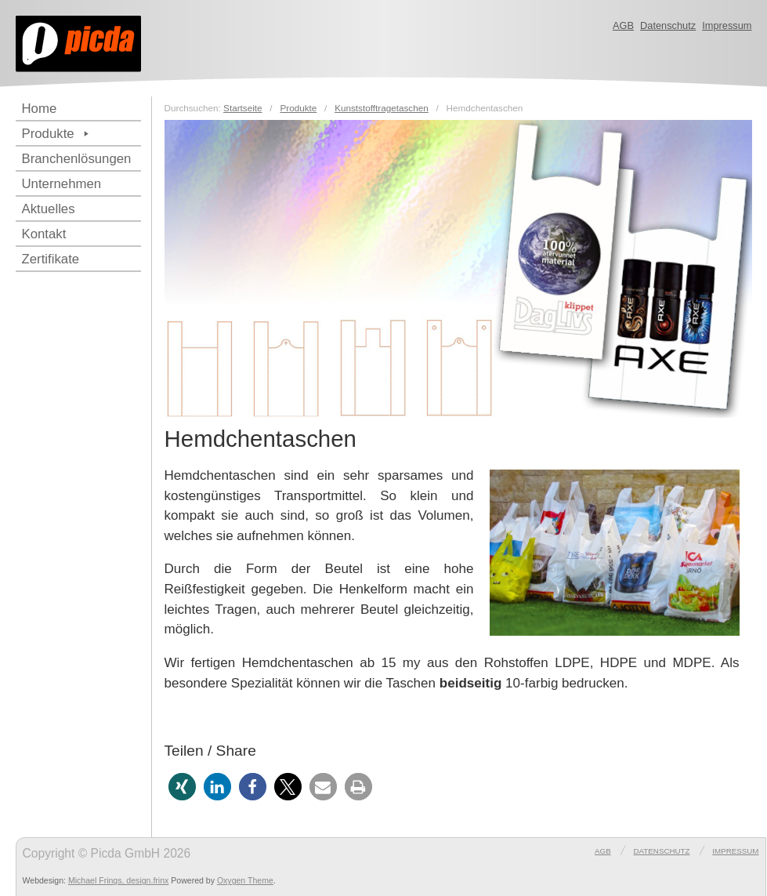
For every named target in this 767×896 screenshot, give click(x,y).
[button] (182, 786)
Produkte (57, 133)
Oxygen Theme (245, 880)
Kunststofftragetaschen (382, 108)
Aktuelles (48, 208)
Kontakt (44, 234)
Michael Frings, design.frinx (118, 880)
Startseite (242, 108)
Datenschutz (668, 25)
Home (39, 108)
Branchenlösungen (77, 158)
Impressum (726, 25)
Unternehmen (62, 183)
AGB (623, 25)
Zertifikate (51, 259)
